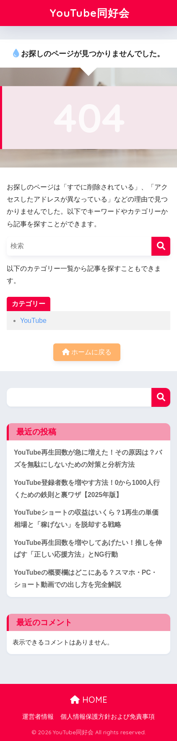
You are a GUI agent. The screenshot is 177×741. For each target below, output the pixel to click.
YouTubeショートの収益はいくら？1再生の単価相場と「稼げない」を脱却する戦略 (86, 518)
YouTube (33, 320)
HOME (88, 699)
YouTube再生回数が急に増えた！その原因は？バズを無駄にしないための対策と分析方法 (88, 458)
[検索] (160, 246)
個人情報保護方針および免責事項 (107, 716)
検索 (160, 397)
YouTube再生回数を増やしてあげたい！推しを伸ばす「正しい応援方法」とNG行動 (88, 548)
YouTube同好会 (89, 12)
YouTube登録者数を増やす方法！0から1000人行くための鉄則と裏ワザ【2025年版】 (87, 488)
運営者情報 (38, 716)
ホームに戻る (87, 352)
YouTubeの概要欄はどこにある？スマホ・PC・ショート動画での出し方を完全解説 (85, 578)
